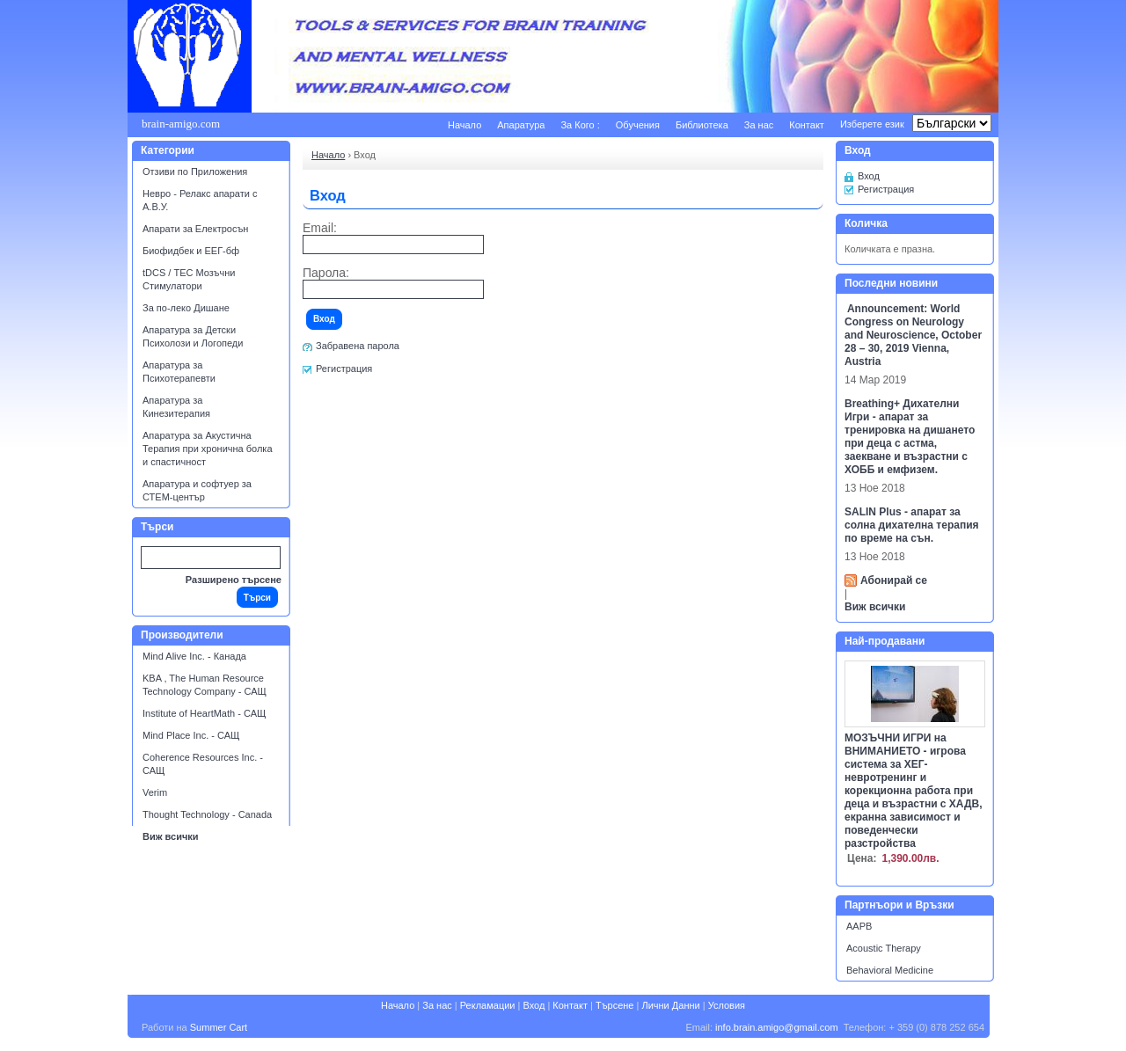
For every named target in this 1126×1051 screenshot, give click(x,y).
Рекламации (487, 1005)
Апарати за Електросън (195, 228)
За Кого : (579, 125)
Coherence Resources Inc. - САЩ (203, 764)
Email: (320, 228)
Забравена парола (357, 345)
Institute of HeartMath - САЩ (204, 713)
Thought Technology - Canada (207, 814)
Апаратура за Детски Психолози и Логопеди (193, 336)
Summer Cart (218, 1027)
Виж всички (171, 836)
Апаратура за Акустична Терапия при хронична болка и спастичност (208, 448)
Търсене (615, 1005)
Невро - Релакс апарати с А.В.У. (200, 200)
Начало (464, 125)
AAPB (859, 926)
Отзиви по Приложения (195, 171)
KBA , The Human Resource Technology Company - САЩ (205, 685)
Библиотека (702, 125)
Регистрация (344, 368)
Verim (155, 792)
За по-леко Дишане (186, 308)
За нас (759, 125)
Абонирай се (893, 580)
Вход (869, 176)
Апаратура (521, 125)
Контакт (806, 125)
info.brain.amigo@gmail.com (776, 1027)
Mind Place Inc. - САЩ (191, 735)
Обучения (638, 125)
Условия (726, 1005)
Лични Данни (670, 1005)
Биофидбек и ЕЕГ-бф (191, 250)
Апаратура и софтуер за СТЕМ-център (197, 490)
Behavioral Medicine (889, 970)
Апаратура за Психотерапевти (179, 371)
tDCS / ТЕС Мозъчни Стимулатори (189, 279)
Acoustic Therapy (883, 948)
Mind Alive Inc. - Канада (194, 656)
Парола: (326, 273)
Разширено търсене (234, 579)
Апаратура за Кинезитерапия (176, 407)
